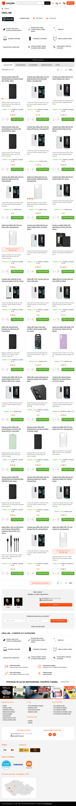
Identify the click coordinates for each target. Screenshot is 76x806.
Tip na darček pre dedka (59, 709)
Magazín (30, 722)
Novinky (58, 65)
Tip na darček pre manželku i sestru (62, 711)
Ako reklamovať (7, 715)
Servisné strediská (7, 713)
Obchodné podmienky (8, 709)
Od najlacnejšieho (20, 65)
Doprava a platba (7, 707)
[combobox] (15, 621)
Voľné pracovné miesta (34, 709)
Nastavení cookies (33, 711)
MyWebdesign (48, 803)
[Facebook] (50, 734)
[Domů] (2, 9)
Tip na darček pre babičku (60, 707)
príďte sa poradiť (47, 674)
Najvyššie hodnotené (46, 65)
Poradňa (30, 720)
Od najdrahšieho (33, 65)
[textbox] (14, 620)
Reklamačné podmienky (9, 711)
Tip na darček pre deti (59, 705)
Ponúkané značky (32, 707)
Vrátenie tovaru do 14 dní (9, 717)
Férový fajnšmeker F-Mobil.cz (35, 705)
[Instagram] (54, 734)
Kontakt (5, 705)
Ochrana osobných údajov (9, 719)
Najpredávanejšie (8, 65)
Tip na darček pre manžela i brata (62, 713)
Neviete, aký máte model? (38, 626)
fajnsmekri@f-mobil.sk (46, 600)
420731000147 (50, 598)
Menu (70, 3)
